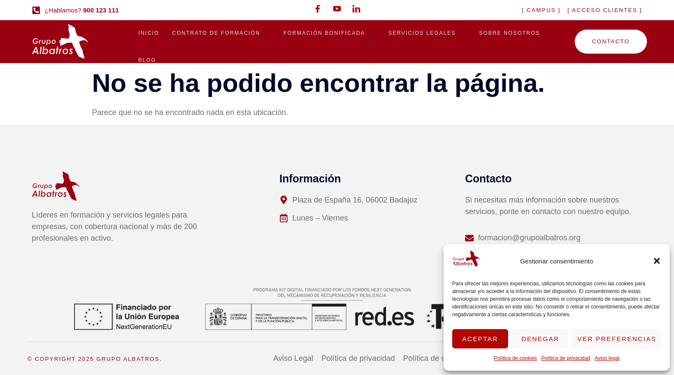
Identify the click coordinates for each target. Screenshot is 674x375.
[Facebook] (317, 8)
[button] (657, 261)
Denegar (540, 338)
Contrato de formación (221, 34)
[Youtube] (337, 8)
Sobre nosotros (509, 34)
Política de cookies (515, 358)
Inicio (148, 34)
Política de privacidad (565, 358)
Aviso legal (606, 358)
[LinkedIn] (356, 8)
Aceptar (480, 338)
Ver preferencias (616, 338)
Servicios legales (427, 34)
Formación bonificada (329, 34)
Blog (147, 62)
